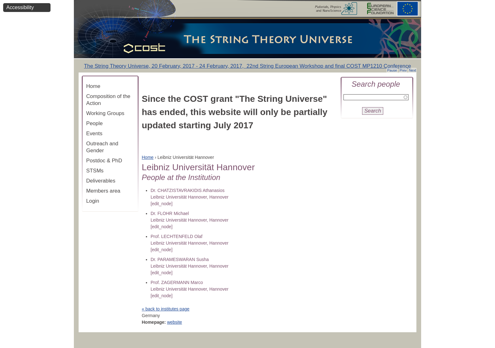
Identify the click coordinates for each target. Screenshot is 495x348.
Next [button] (412, 70)
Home (93, 86)
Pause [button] (392, 70)
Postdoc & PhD (104, 161)
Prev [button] (403, 70)
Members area (103, 191)
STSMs (95, 171)
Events (94, 133)
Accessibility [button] (20, 7)
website (174, 322)
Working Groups (105, 113)
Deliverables (100, 181)
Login (92, 201)
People (94, 123)
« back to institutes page (165, 308)
